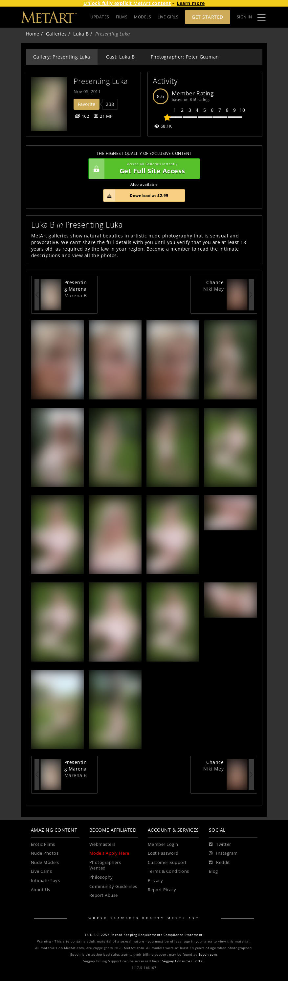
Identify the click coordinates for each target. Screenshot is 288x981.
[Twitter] (220, 844)
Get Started (207, 17)
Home (32, 34)
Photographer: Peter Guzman (185, 57)
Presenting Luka (101, 81)
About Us (40, 890)
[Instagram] (223, 853)
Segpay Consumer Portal (183, 961)
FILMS (122, 17)
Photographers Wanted (105, 865)
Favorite (86, 104)
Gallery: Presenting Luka (61, 57)
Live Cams (41, 871)
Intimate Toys (45, 880)
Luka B (81, 34)
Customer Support (167, 862)
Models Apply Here (109, 853)
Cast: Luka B (120, 57)
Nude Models (45, 862)
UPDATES (99, 17)
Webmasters (102, 844)
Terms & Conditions (168, 871)
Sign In (244, 17)
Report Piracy (162, 890)
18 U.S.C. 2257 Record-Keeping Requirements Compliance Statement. (144, 935)
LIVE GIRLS (168, 17)
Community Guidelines (113, 886)
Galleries (56, 34)
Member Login (163, 844)
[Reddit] (219, 863)
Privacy (155, 880)
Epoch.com (207, 954)
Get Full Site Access (142, 169)
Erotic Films (43, 844)
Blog (213, 871)
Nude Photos (45, 853)
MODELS (142, 17)
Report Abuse (103, 895)
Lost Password (163, 853)
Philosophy (101, 877)
